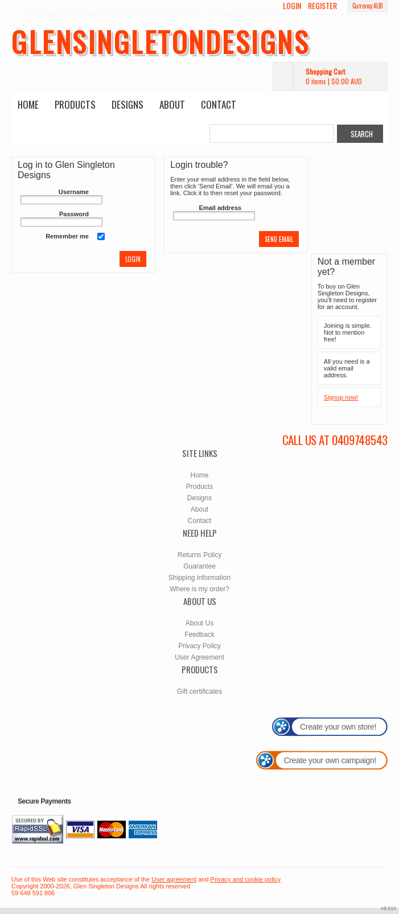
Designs (127, 104)
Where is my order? (199, 589)
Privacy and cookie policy (246, 879)
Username (74, 191)
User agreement (173, 879)
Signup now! (341, 397)
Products (75, 104)
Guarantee (199, 566)
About (172, 104)
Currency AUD (367, 5)
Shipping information (199, 578)
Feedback (199, 635)
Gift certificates (199, 691)
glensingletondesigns (160, 41)
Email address (220, 207)
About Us (199, 623)
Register (322, 5)
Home (28, 104)
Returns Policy (199, 555)
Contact (218, 104)
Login (292, 5)
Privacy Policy (199, 646)
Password (74, 214)
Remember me (67, 236)
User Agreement (199, 657)
